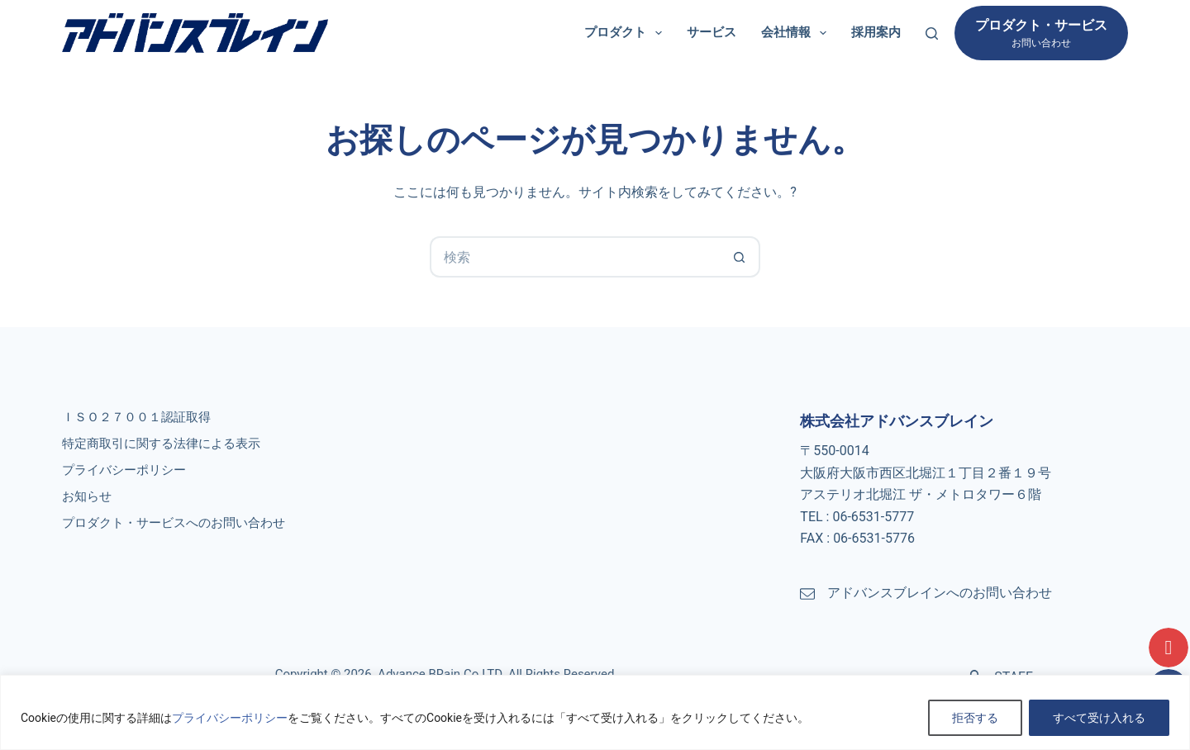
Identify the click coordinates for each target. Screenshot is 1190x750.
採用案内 (876, 32)
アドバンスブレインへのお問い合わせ (939, 592)
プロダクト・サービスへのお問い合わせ (173, 522)
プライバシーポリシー (230, 717)
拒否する (975, 717)
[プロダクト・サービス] (1041, 33)
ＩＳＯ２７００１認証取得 (136, 417)
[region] (595, 712)
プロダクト (626, 33)
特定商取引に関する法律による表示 (161, 443)
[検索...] (574, 257)
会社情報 (797, 33)
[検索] (932, 33)
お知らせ (87, 496)
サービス (711, 32)
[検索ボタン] (739, 257)
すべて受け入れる (1099, 717)
